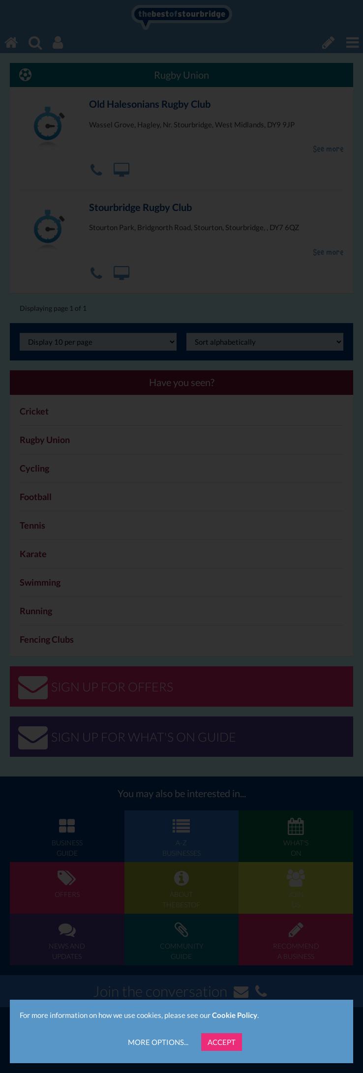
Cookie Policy (234, 1015)
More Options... (158, 1042)
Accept (222, 1042)
